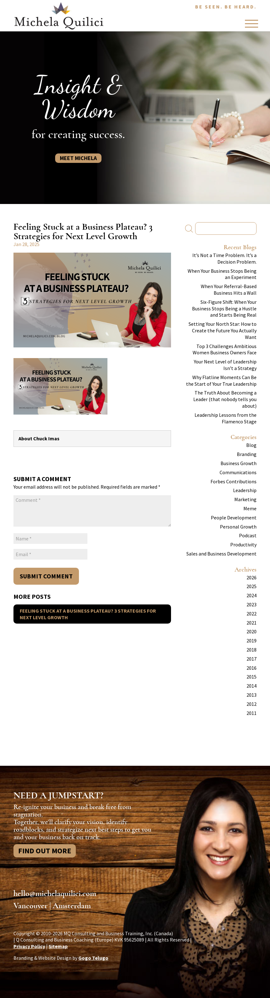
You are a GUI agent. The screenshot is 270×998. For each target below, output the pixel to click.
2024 (252, 595)
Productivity (243, 544)
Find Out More (44, 851)
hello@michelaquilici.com (54, 893)
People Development (234, 517)
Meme (250, 508)
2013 (252, 695)
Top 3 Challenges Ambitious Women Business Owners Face (225, 349)
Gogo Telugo (93, 958)
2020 (252, 631)
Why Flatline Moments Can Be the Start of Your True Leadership (221, 380)
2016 (252, 668)
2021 (252, 623)
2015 (252, 676)
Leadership (245, 490)
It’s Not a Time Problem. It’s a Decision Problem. (224, 258)
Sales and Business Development (221, 553)
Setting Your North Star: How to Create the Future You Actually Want (223, 330)
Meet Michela (78, 158)
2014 (252, 686)
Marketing (245, 499)
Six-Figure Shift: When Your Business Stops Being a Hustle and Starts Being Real (224, 308)
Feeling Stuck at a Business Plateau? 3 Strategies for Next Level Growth (88, 614)
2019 (252, 640)
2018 (252, 650)
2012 (252, 704)
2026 (252, 577)
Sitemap (58, 946)
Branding (247, 454)
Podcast (248, 535)
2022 (252, 613)
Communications (238, 472)
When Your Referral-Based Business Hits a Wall (229, 289)
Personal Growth (238, 526)
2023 (252, 604)
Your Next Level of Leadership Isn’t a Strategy (225, 364)
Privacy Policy (29, 946)
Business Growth (239, 463)
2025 (252, 586)
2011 (252, 713)
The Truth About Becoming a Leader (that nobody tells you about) (225, 399)
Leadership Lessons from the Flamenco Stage (226, 418)
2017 (252, 659)
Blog (251, 445)
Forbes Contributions (233, 481)
